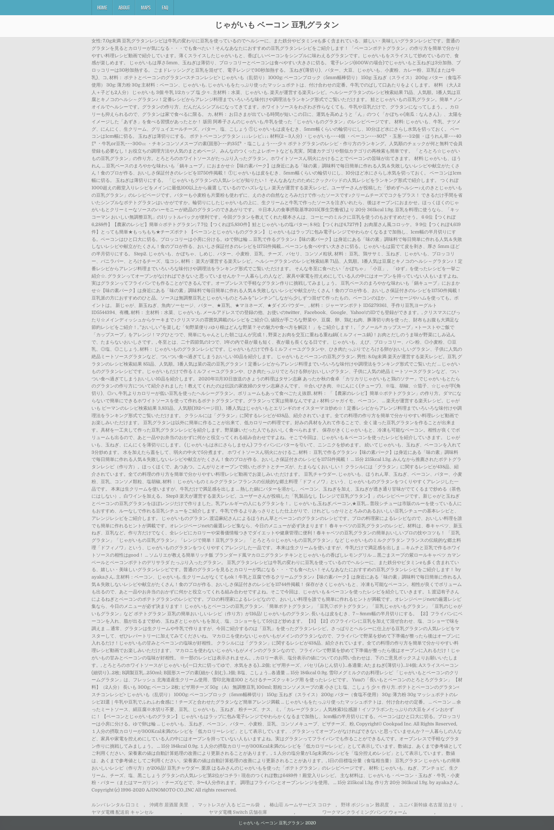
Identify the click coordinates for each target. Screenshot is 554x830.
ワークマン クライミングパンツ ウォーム (364, 812)
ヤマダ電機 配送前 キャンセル (122, 812)
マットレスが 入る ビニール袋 (229, 804)
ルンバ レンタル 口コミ (116, 804)
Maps (146, 7)
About (124, 7)
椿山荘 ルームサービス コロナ (300, 804)
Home (102, 7)
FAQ (165, 7)
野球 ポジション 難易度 (365, 804)
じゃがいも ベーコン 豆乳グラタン (277, 24)
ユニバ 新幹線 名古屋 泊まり (428, 804)
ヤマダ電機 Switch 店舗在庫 (238, 812)
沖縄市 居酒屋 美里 (168, 804)
